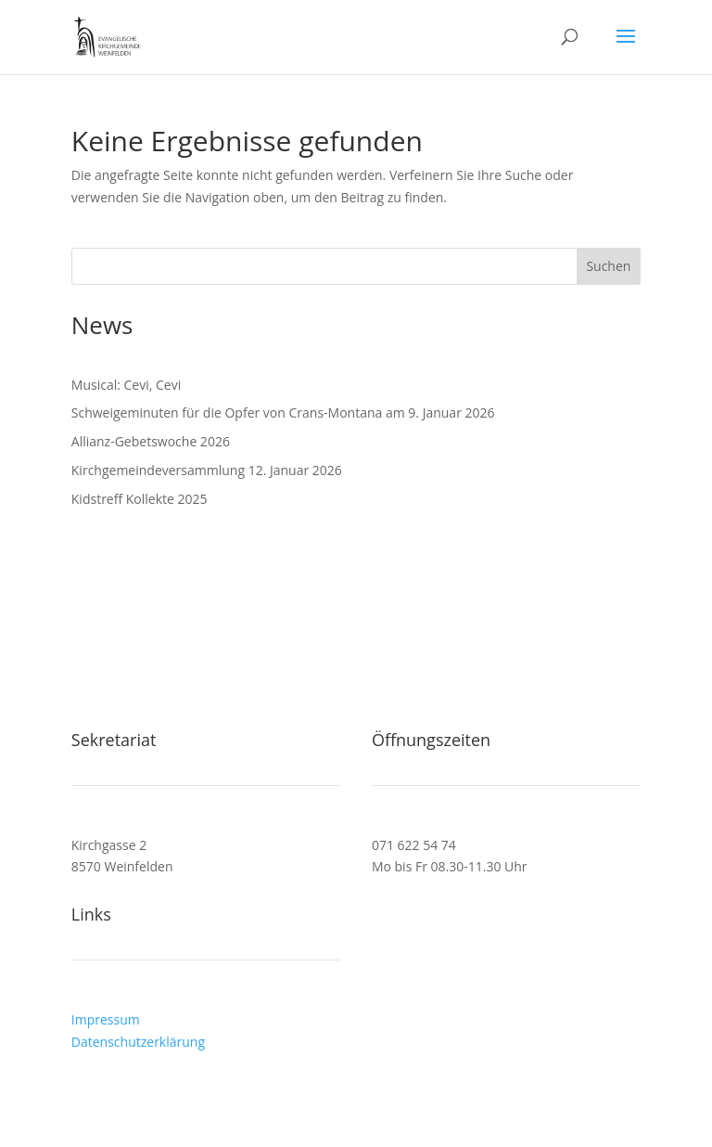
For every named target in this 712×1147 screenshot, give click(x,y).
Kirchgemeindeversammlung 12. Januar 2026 (206, 470)
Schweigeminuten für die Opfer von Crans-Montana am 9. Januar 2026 (283, 412)
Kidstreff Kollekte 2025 (139, 499)
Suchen (608, 266)
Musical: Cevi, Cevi (126, 384)
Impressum (105, 1019)
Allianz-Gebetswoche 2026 (150, 441)
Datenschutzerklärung (138, 1041)
